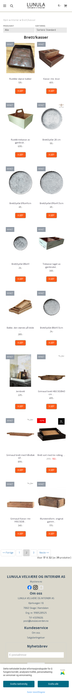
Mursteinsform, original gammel (51, 520)
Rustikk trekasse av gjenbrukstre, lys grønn (20, 141)
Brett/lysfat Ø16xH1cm (20, 203)
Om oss (36, 632)
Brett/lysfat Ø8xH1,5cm (51, 327)
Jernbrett (20, 391)
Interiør (15, 20)
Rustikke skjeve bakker (20, 79)
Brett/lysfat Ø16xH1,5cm (51, 203)
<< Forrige (8, 552)
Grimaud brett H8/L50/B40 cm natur (51, 393)
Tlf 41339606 (36, 617)
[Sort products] (51, 30)
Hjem (6, 20)
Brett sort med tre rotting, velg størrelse (51, 456)
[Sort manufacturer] (19, 30)
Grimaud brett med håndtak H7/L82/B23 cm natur (20, 456)
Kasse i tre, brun (51, 79)
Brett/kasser (29, 20)
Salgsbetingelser (36, 637)
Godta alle (53, 684)
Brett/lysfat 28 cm (52, 139)
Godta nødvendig (18, 684)
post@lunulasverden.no (36, 621)
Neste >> (44, 552)
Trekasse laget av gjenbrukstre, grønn (51, 265)
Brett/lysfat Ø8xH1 (20, 264)
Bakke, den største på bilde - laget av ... (20, 329)
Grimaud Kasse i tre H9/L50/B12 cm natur (20, 520)
